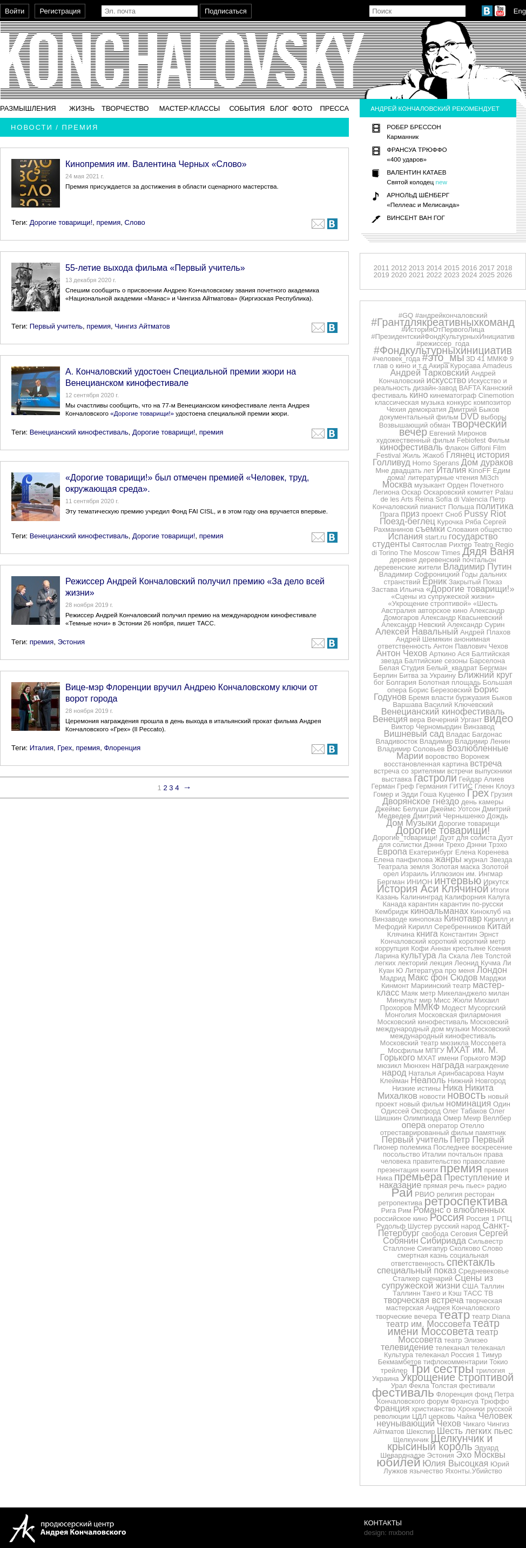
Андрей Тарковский (429, 372)
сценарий (437, 1279)
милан (499, 993)
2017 (487, 268)
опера (413, 1125)
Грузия (501, 794)
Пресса (334, 108)
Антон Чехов (401, 653)
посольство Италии (414, 1154)
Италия (41, 748)
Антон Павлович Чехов (470, 646)
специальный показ (416, 1270)
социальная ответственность (440, 1259)
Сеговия (463, 1234)
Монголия (401, 1015)
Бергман (493, 668)
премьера (418, 1177)
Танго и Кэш (442, 1293)
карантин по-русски (471, 904)
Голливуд (391, 462)
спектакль (471, 1262)
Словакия (462, 529)
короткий (442, 941)
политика (495, 506)
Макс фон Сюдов (442, 977)
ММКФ (427, 1007)
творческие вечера (405, 1316)
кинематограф (453, 395)
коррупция (392, 948)
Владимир (436, 741)
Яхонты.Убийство (473, 1471)
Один (501, 1104)
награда (447, 1065)
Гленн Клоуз (495, 786)
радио (497, 1186)
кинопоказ (425, 919)
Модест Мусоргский (473, 1008)
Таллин (492, 1286)
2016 (469, 268)
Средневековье (483, 1271)
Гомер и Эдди (395, 794)
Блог (279, 108)
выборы (494, 417)
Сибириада (443, 1240)
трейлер (394, 1370)
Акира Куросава (455, 366)
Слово (134, 222)
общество (496, 529)
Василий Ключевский (458, 704)
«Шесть (485, 603)
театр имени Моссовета (444, 1327)
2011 (381, 268)
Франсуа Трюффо (479, 1401)
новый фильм (422, 1104)
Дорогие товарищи (469, 823)
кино (418, 394)
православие (484, 1161)
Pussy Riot (485, 513)
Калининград (422, 897)
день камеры (482, 802)
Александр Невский (413, 624)
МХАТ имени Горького (452, 1058)
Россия (447, 1217)
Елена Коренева (482, 852)
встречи (460, 771)
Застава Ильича (398, 589)
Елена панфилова (403, 860)
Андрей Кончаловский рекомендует (435, 108)
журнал (475, 860)
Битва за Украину (427, 675)
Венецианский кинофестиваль (79, 432)
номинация (468, 1103)
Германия (431, 786)
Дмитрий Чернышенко (449, 816)
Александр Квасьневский (461, 617)
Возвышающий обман (414, 425)
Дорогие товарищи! (61, 222)
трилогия (490, 1370)
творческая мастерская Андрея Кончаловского (444, 1304)
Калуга (499, 897)
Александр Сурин (475, 624)
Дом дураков (487, 462)
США (470, 1286)
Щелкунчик (411, 1440)
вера (417, 720)
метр (428, 993)
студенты (391, 544)
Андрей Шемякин (424, 639)
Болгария (401, 682)
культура (418, 955)
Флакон (456, 448)
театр (454, 1314)
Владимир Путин (477, 566)
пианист (433, 507)
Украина (385, 1378)
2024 (469, 275)
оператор (443, 1126)
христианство (434, 1409)
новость (466, 1095)
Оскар (411, 492)
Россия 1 (480, 1219)
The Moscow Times (430, 553)
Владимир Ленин (482, 741)
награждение (487, 1066)
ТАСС (472, 1293)
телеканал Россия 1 (447, 1355)
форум (437, 1401)
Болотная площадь (450, 682)
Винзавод (479, 727)
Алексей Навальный (416, 631)
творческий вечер (453, 428)
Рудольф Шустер (404, 1226)
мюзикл (389, 1066)
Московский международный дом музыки (442, 1025)
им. (471, 874)
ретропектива (400, 1203)
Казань (387, 897)
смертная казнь (422, 1255)
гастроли (435, 778)
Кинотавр (463, 918)
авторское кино (443, 610)
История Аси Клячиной (433, 889)
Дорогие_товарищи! (405, 837)
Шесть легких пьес (474, 1431)
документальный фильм (418, 417)
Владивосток (396, 741)
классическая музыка (409, 402)
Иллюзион (447, 874)
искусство (447, 380)
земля (420, 867)
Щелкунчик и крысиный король (440, 1442)
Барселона (487, 661)
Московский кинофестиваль (422, 1022)
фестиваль (403, 1392)
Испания (405, 536)
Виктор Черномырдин (426, 727)
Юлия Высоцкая (455, 1463)
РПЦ (504, 1219)
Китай (499, 926)
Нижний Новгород (477, 1081)
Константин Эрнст (469, 934)
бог (379, 682)
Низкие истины (416, 1088)
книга (427, 933)
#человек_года (396, 359)
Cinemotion (496, 395)
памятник (490, 1133)
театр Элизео (466, 1340)
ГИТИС (461, 786)
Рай (402, 1192)
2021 (416, 275)
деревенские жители (407, 567)
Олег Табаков (465, 1111)
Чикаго (474, 1424)
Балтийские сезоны (436, 661)
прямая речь (443, 1186)
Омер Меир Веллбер (477, 1118)
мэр (498, 1057)
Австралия (398, 610)
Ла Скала (453, 956)
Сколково (464, 1248)
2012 (399, 268)
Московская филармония (460, 1015)
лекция (441, 963)
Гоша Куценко (443, 794)
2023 (452, 275)
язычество (426, 1471)
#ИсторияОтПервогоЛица (442, 329)
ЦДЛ (419, 1416)
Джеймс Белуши (401, 809)
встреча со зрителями (409, 771)
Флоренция (122, 748)
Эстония (71, 642)
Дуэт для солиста (468, 837)
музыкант (429, 485)
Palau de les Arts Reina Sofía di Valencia (446, 495)
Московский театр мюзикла (424, 1043)
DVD (469, 416)
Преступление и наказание (444, 1181)
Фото (302, 108)
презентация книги (407, 1170)
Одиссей (395, 1111)
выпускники (493, 771)
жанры (448, 859)
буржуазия (473, 697)
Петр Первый (477, 1139)
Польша (461, 507)
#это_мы (443, 357)
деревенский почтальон (457, 560)
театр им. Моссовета (428, 1324)
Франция (392, 1408)
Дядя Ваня (488, 551)
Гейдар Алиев (481, 779)
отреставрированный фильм (427, 1133)
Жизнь (82, 108)
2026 (504, 275)
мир (425, 1000)
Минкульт (402, 1000)
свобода (435, 1234)
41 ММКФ (492, 359)
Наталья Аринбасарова (446, 1073)
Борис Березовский (440, 690)
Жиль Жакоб (423, 455)
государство (473, 536)
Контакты (383, 1523)
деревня (402, 560)
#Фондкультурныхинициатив (443, 350)
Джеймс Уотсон (455, 809)
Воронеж (475, 756)
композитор (492, 402)
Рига (388, 1210)
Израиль (414, 874)
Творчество (125, 108)
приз (410, 513)
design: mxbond (389, 1533)
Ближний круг (485, 674)
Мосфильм (405, 1050)
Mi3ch (489, 477)
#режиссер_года (442, 343)
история (493, 454)
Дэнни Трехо (444, 844)
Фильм (498, 440)
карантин (423, 904)
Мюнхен (416, 1066)
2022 (434, 275)
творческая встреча (423, 1300)
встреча (486, 763)
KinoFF (479, 470)
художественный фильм (415, 440)
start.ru (436, 537)
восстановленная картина (426, 764)
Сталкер (406, 1279)
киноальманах (439, 911)
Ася (463, 654)
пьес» (475, 1186)
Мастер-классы (189, 108)
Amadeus (497, 366)
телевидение (407, 1347)
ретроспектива (466, 1201)
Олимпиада (422, 1118)
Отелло (472, 1126)
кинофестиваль (411, 447)
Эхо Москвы (480, 1454)
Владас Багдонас (474, 734)
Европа (392, 851)
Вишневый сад (414, 733)
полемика (415, 1147)
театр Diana (491, 1316)
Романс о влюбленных (458, 1210)
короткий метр (482, 941)
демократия (427, 409)
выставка (397, 779)
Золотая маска (455, 867)
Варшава (407, 704)
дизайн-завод (434, 388)
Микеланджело (462, 993)
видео (498, 718)
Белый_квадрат (452, 668)
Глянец (460, 454)
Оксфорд (426, 1111)
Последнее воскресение (472, 1147)
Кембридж (391, 912)
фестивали (477, 1386)
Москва (397, 484)
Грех (64, 748)
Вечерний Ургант (454, 720)
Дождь (497, 816)
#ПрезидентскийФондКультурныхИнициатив (443, 336)
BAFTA (469, 388)
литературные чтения (443, 477)
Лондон (492, 970)
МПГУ (435, 1050)
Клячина (401, 934)
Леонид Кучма (477, 963)
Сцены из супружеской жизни (438, 1281)
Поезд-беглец (407, 521)
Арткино (442, 654)
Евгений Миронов (458, 433)
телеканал (452, 1348)
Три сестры (441, 1369)
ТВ (489, 1293)
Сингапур (432, 1248)
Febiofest (471, 440)
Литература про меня (440, 970)
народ (394, 1072)
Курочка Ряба (459, 522)
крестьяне (469, 948)
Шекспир (420, 1431)
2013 (416, 268)
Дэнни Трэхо (487, 844)
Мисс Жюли (453, 1000)
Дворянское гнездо (420, 801)
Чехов (449, 1423)
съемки (430, 528)
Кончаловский (403, 941)
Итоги (499, 890)
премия (108, 222)
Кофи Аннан (431, 948)
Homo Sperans (435, 463)
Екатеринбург (431, 852)
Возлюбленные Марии (452, 751)
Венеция (390, 719)
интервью (457, 880)
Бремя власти (431, 697)
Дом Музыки (411, 823)
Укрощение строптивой (457, 1377)
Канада (394, 904)
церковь (442, 1416)
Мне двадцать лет (404, 470)
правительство (437, 1161)
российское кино (401, 1219)
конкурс (459, 402)
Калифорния (464, 897)
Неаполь (428, 1080)
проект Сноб (441, 514)
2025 (487, 275)
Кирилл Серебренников (446, 927)
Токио (498, 1362)
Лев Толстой (491, 956)
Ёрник (434, 581)
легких (385, 963)
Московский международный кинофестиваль (450, 1032)
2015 (452, 268)
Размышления (28, 108)
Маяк (409, 993)
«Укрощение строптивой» (429, 603)
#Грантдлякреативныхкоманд (443, 322)
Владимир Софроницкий (419, 574)
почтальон (465, 1154)
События (247, 108)
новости (433, 1096)
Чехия (396, 409)
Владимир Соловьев (410, 749)
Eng (520, 11)
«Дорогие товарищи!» (142, 413)
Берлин (385, 675)
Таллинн (406, 1293)
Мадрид (393, 978)
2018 (504, 268)
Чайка (466, 1416)
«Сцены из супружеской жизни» (443, 596)
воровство (442, 756)
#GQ (406, 315)
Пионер (385, 1147)
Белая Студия (401, 668)
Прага (389, 514)
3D (470, 359)
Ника (453, 1087)
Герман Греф (393, 786)
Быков (501, 697)
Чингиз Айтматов (142, 326)
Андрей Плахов (485, 632)
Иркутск (496, 882)
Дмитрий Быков (473, 409)
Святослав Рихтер (442, 545)
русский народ (457, 1226)
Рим (405, 1210)
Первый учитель (56, 326)
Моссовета (487, 1043)
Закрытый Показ (475, 582)
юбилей (398, 1462)
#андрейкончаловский (451, 315)
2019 (381, 275)
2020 (399, 275)
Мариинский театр (441, 986)
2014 (434, 268)
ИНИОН (420, 882)
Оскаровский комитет (458, 492)
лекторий (412, 963)
